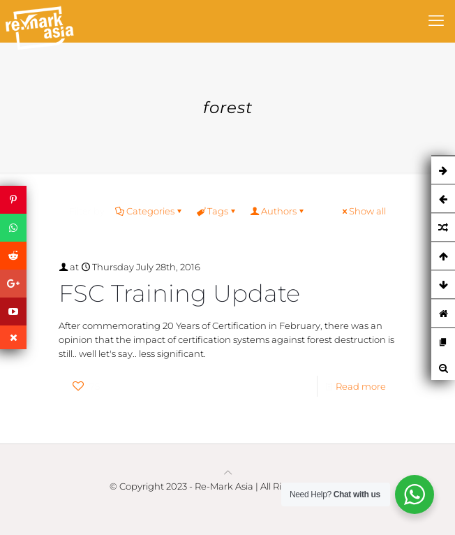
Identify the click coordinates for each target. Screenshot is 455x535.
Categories (149, 211)
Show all (363, 211)
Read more (361, 386)
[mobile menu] (436, 21)
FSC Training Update (179, 293)
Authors (278, 211)
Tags (216, 211)
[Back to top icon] (227, 472)
